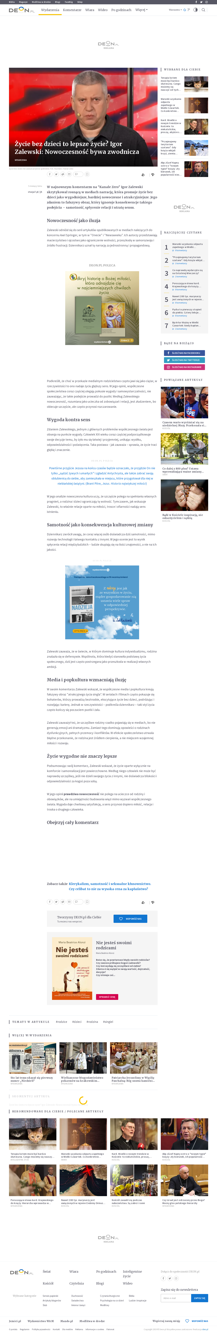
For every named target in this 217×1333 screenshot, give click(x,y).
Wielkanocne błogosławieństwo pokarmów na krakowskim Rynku (82, 1080)
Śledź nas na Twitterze (183, 360)
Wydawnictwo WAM (41, 1321)
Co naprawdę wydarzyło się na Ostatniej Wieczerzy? (187, 272)
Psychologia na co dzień (112, 1300)
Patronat (110, 1329)
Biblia (12, 2)
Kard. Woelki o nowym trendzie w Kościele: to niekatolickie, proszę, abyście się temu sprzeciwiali (171, 128)
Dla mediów (67, 1329)
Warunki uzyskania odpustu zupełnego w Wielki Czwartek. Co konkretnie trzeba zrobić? (171, 106)
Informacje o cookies (95, 1329)
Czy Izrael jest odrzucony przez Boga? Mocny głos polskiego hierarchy (183, 1202)
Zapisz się (199, 1298)
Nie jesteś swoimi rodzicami (114, 945)
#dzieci (76, 1022)
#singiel (108, 1022)
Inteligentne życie (132, 1274)
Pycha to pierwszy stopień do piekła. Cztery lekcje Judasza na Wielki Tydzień (187, 312)
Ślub (45, 1305)
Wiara (89, 10)
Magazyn (23, 2)
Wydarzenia (50, 10)
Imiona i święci (78, 1305)
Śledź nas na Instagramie (184, 367)
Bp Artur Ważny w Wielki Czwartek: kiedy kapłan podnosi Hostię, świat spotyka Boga (185, 327)
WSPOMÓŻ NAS (196, 1321)
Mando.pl (66, 1321)
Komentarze (72, 10)
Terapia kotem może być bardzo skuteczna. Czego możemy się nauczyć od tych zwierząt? (171, 85)
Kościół (166, 428)
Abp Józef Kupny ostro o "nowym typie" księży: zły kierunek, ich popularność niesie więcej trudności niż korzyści (171, 171)
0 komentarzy (179, 250)
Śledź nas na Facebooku (183, 352)
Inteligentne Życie (20, 1159)
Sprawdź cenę (107, 996)
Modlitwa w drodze (41, 2)
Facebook (196, 2)
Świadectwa (77, 1300)
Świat (165, 474)
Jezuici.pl (15, 1321)
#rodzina (92, 1022)
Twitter (201, 2)
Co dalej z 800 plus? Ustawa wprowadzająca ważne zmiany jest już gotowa (182, 471)
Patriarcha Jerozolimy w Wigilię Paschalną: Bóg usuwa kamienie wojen (133, 1080)
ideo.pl (205, 1329)
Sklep (80, 2)
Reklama (79, 1329)
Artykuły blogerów (52, 1300)
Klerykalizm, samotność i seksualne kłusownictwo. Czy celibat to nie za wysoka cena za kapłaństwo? (110, 886)
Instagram (206, 2)
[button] (195, 10)
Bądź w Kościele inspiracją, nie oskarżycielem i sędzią (182, 516)
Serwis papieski (50, 1295)
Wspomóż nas (130, 918)
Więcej (140, 10)
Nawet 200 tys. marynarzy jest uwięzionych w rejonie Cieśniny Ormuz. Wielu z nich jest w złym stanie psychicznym (82, 1205)
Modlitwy (104, 1305)
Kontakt (56, 1329)
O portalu (13, 1329)
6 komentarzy (179, 316)
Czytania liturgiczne (110, 1295)
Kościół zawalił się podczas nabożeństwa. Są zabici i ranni (128, 1202)
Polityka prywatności (41, 1329)
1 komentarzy (179, 263)
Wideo (102, 10)
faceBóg (69, 2)
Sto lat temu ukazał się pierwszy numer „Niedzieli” (32, 1079)
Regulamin (24, 1329)
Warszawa (174, 10)
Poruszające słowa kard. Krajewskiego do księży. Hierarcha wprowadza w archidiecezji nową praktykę (188, 288)
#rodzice (61, 1022)
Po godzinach (121, 10)
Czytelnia (76, 1283)
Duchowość (77, 1295)
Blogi (57, 2)
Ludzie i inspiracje (137, 1300)
